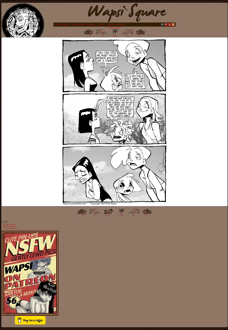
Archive (120, 24)
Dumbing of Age (9, 224)
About (66, 24)
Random (107, 215)
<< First (89, 36)
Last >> (140, 36)
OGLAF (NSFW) (9, 226)
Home (58, 24)
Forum (110, 24)
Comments (114, 33)
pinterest (166, 24)
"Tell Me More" (114, 28)
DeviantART (162, 24)
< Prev (101, 36)
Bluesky (91, 24)
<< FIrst (82, 216)
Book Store (77, 24)
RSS (173, 24)
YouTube (169, 24)
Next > (127, 36)
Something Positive (10, 228)
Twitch (101, 24)
